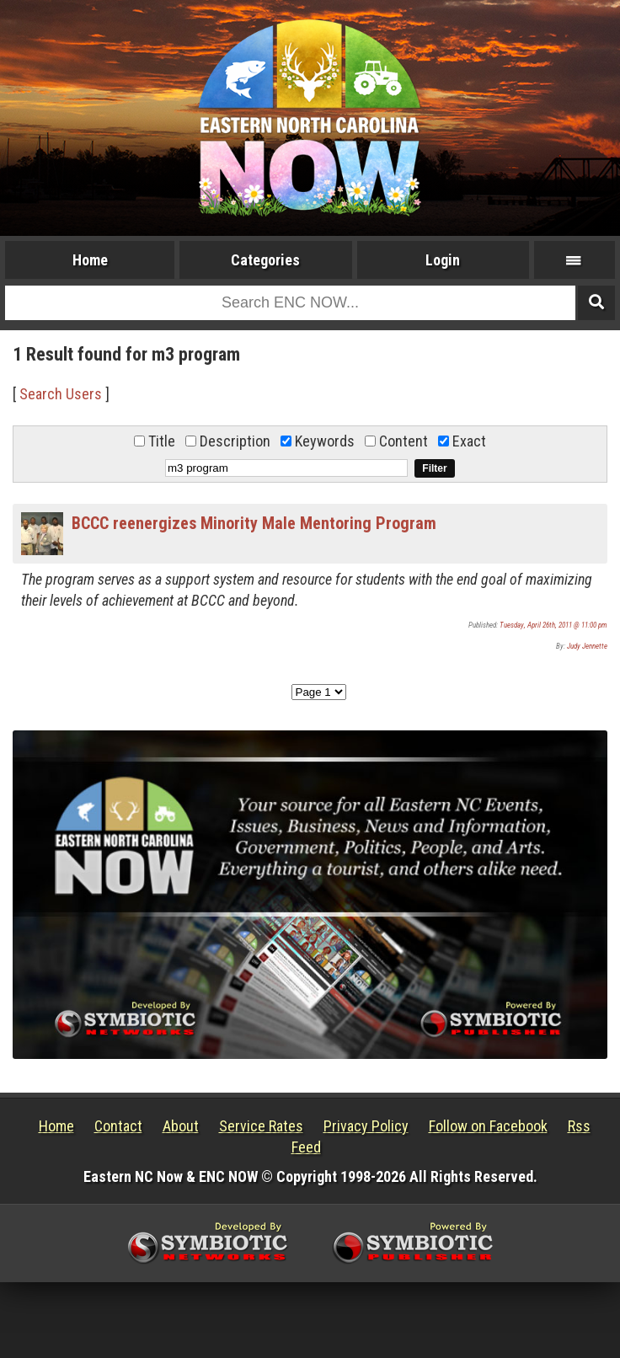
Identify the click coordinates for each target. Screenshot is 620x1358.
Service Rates (261, 1126)
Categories (265, 260)
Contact (118, 1126)
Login (442, 260)
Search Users (60, 394)
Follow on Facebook (488, 1126)
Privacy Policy (366, 1126)
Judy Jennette (587, 646)
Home (90, 260)
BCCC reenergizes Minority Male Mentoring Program (254, 523)
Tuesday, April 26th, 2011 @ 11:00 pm (553, 625)
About (181, 1126)
